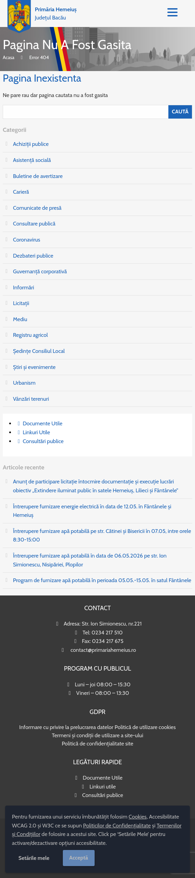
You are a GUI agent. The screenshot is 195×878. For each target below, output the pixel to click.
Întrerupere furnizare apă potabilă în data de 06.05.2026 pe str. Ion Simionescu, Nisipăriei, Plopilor (90, 560)
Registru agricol (30, 335)
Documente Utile (42, 423)
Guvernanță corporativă (40, 271)
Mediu (20, 319)
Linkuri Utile (36, 432)
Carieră (21, 192)
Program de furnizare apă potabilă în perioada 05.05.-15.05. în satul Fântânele (102, 580)
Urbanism (24, 383)
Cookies (138, 816)
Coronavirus (26, 239)
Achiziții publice (30, 144)
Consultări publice (43, 441)
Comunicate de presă (37, 208)
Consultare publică (34, 223)
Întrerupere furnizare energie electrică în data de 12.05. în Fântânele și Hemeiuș (92, 511)
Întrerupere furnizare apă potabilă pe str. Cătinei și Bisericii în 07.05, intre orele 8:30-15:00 (102, 535)
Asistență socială (32, 160)
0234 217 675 (107, 641)
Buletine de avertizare (37, 176)
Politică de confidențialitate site (98, 743)
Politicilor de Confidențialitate (117, 825)
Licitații (21, 303)
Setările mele (34, 858)
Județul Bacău (55, 13)
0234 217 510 (107, 632)
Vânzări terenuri (31, 399)
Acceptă (78, 857)
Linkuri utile (102, 786)
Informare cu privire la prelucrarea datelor (66, 727)
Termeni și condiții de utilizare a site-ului (97, 735)
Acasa (8, 57)
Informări (23, 287)
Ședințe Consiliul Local (39, 351)
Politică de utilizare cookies (145, 727)
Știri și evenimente (34, 367)
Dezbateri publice (33, 255)
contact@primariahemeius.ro (103, 650)
